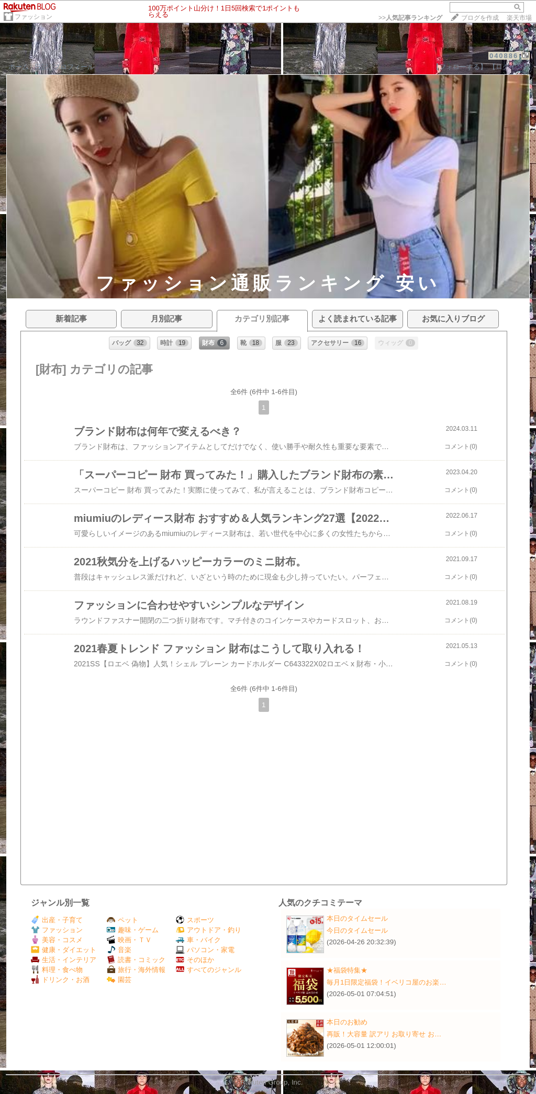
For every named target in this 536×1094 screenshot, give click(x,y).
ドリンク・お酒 (60, 980)
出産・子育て (57, 920)
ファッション (33, 16)
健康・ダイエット (63, 950)
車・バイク (198, 940)
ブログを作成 (480, 17)
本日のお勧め (347, 1022)
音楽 (119, 950)
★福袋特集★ (347, 970)
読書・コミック (136, 960)
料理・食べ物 (57, 970)
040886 (503, 56)
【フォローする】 (459, 67)
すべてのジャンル (208, 970)
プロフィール (73, 67)
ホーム (18, 67)
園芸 (119, 980)
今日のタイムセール (357, 930)
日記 (41, 67)
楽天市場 (519, 17)
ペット (122, 920)
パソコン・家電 (205, 950)
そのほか (195, 960)
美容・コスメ (57, 940)
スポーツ (195, 920)
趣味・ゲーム (133, 930)
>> (410, 17)
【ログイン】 (509, 67)
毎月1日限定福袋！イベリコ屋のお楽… (386, 982)
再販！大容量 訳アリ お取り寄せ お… (384, 1034)
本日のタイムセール (357, 918)
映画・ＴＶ (129, 940)
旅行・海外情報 (136, 970)
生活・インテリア (63, 960)
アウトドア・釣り (208, 930)
